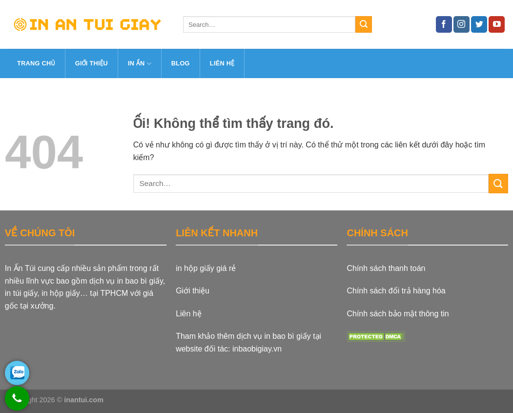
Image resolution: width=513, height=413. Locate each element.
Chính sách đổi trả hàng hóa (396, 291)
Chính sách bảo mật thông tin (398, 314)
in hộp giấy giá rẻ (206, 268)
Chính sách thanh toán (386, 268)
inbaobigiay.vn (257, 349)
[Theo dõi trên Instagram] (461, 24)
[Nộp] (363, 24)
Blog (180, 63)
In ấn (139, 63)
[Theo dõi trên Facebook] (444, 24)
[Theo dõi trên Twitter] (479, 24)
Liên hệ (222, 63)
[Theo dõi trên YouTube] (497, 24)
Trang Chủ (36, 63)
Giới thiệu (91, 63)
